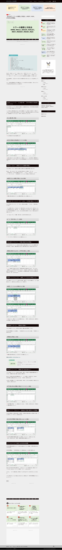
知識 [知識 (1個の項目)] (46, 107)
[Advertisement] (22, 93)
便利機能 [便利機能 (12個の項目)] (52, 106)
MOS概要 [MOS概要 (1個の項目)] (48, 106)
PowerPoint (41, 1)
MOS (44, 97)
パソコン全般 (48, 1)
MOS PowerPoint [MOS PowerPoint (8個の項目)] (49, 105)
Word (35, 1)
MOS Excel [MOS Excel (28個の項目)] (43, 105)
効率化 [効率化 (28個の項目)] (43, 107)
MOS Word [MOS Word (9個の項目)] (43, 106)
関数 (44, 84)
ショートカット (46, 83)
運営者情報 (44, 116)
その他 (44, 82)
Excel (31, 1)
